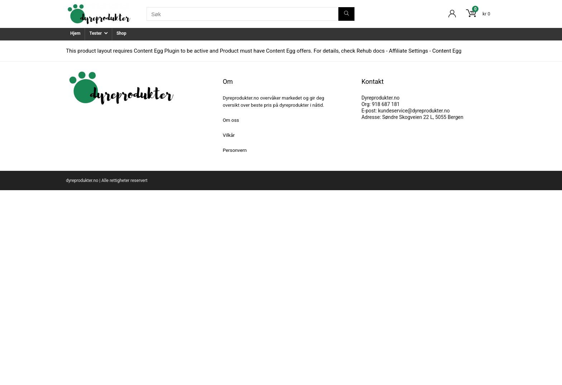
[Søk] (346, 14)
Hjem (75, 33)
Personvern (235, 150)
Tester (95, 33)
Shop (121, 33)
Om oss (231, 120)
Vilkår (228, 135)
